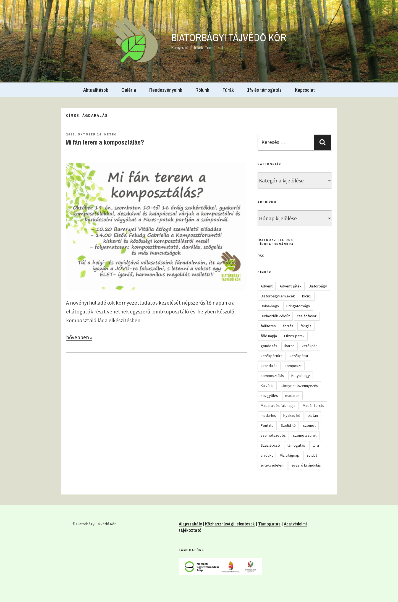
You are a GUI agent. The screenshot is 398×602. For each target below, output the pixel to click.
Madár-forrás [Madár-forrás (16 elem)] (313, 405)
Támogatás (269, 524)
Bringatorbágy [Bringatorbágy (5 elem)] (298, 305)
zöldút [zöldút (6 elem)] (312, 455)
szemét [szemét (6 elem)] (309, 425)
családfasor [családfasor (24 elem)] (306, 315)
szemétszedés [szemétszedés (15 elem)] (273, 435)
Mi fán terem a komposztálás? (105, 142)
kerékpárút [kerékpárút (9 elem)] (299, 355)
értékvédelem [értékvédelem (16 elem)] (272, 465)
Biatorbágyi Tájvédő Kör (228, 37)
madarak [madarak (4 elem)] (292, 395)
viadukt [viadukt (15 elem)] (267, 455)
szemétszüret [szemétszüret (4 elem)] (304, 435)
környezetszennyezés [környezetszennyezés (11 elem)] (299, 385)
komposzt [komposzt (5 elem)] (293, 365)
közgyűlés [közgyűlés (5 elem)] (269, 395)
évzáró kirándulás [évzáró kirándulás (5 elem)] (306, 465)
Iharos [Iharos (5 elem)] (289, 345)
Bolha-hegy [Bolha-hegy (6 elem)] (270, 305)
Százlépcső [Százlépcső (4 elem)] (270, 445)
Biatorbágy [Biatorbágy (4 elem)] (318, 286)
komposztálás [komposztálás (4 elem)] (272, 375)
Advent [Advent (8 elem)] (267, 286)
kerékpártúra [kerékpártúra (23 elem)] (271, 355)
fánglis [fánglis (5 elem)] (305, 325)
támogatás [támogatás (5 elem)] (296, 445)
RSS (261, 255)
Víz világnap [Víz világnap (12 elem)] (289, 455)
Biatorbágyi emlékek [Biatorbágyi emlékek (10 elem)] (278, 296)
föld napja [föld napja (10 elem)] (269, 335)
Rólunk (202, 90)
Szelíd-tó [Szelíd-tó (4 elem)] (288, 425)
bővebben (79, 337)
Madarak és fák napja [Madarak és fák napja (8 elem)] (278, 405)
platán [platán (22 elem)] (313, 415)
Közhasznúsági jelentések (230, 524)
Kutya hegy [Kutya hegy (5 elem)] (300, 375)
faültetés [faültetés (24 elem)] (268, 325)
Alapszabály (190, 524)
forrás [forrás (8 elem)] (288, 325)
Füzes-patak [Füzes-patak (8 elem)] (294, 335)
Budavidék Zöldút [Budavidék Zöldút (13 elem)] (275, 315)
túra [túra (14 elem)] (315, 445)
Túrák (228, 90)
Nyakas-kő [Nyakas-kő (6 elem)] (291, 415)
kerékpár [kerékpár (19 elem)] (309, 345)
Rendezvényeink (165, 90)
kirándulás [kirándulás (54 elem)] (269, 365)
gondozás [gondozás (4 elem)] (269, 345)
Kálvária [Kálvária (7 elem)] (267, 385)
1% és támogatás (264, 90)
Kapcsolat (305, 90)
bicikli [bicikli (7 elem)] (306, 296)
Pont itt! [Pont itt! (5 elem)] (267, 425)
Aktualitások (95, 90)
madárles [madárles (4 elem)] (268, 415)
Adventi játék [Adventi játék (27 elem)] (291, 286)
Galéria (128, 90)
